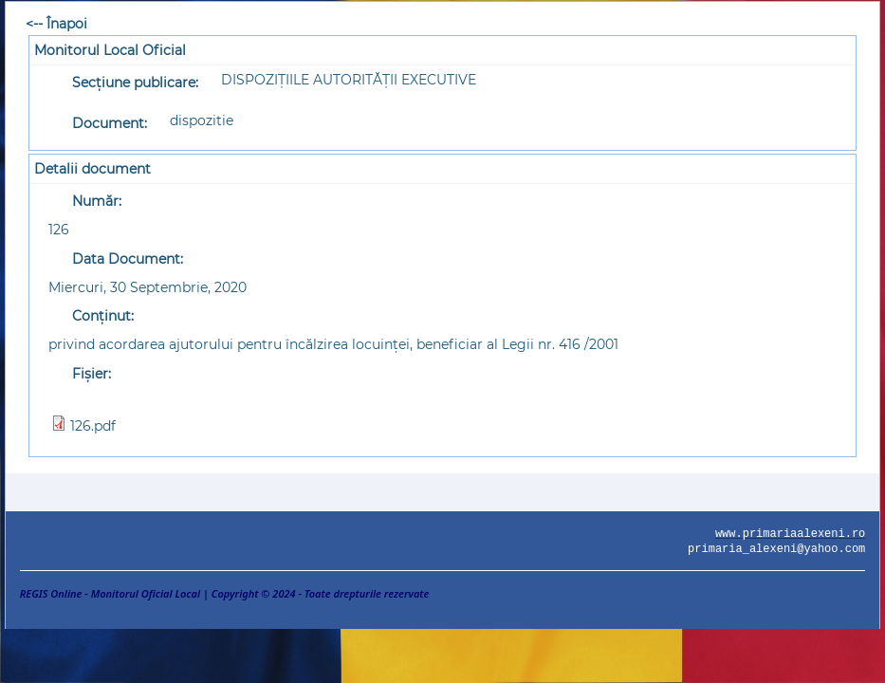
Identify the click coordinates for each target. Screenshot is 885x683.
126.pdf (93, 425)
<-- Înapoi (56, 23)
